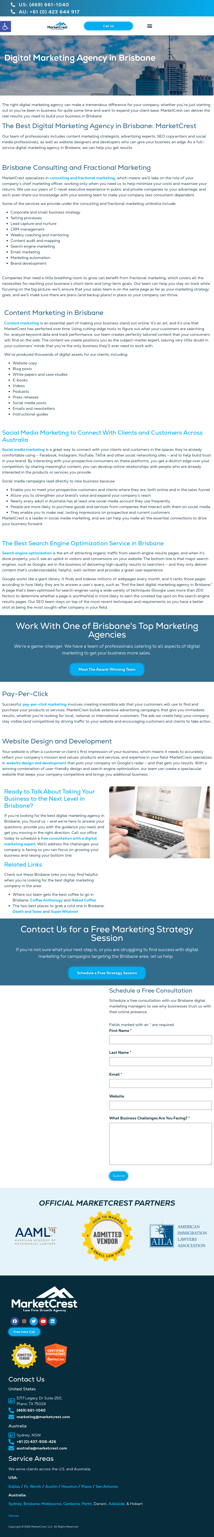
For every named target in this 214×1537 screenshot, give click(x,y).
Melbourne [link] (51, 1503)
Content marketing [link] (21, 323)
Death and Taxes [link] (27, 911)
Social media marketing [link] (23, 449)
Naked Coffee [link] (84, 900)
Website (116, 1096)
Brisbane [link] (32, 1503)
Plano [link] (86, 1486)
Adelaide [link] (116, 1503)
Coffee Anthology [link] (46, 900)
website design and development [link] (36, 763)
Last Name (120, 1052)
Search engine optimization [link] (27, 553)
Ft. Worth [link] (32, 1486)
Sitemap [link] (13, 1515)
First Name (120, 1031)
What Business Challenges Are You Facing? (149, 1118)
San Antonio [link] (107, 1486)
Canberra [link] (71, 1503)
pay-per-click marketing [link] (45, 704)
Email (115, 1074)
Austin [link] (51, 1486)
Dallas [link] (14, 1486)
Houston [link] (69, 1486)
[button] (150, 26)
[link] (5, 26)
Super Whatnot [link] (64, 911)
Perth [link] (87, 1503)
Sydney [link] (15, 1503)
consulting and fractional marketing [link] (82, 177)
